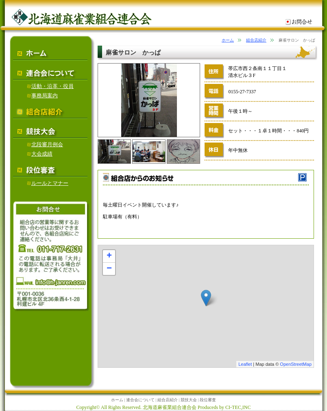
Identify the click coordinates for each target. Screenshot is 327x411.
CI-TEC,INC (238, 407)
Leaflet (245, 364)
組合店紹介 (256, 40)
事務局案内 (42, 95)
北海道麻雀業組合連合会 (169, 407)
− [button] (109, 269)
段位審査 (208, 400)
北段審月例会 (45, 144)
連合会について (140, 400)
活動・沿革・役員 (50, 86)
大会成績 (39, 154)
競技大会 (189, 400)
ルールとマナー (47, 183)
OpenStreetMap (296, 364)
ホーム (228, 40)
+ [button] (109, 256)
